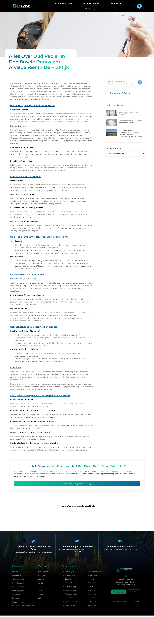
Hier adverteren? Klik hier (120, 93)
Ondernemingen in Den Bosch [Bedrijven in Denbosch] (77, 548)
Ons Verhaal (90, 9)
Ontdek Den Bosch (92, 3)
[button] (139, 6)
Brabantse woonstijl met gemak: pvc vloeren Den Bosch (128, 113)
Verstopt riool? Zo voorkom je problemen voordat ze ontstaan (131, 123)
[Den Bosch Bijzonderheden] (34, 542)
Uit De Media (116, 3)
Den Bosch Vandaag (64, 3)
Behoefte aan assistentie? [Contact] (120, 548)
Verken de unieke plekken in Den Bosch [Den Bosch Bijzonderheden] (34, 549)
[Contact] (120, 542)
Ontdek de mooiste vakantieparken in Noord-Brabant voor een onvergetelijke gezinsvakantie (130, 133)
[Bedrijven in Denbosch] (77, 542)
